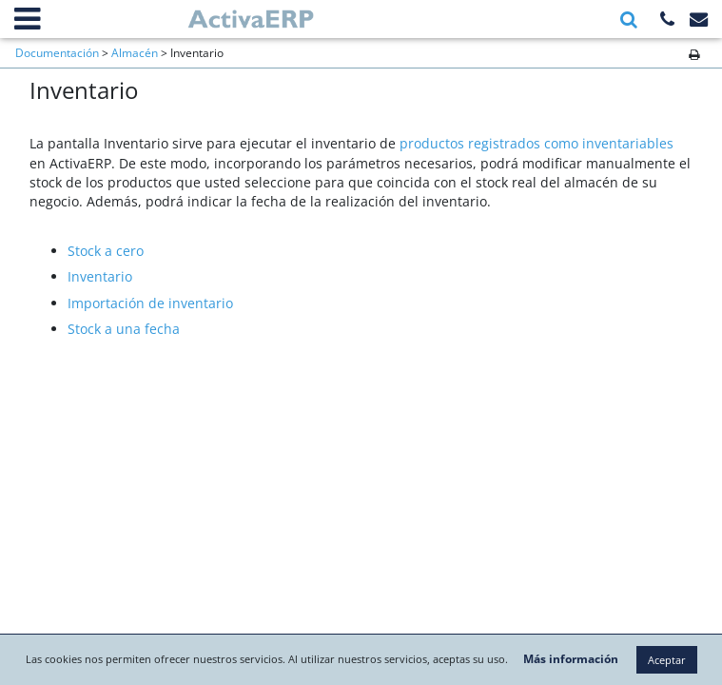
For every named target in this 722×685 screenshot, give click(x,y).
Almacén (134, 53)
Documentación (57, 53)
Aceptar (361, 660)
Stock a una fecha (124, 329)
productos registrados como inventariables (536, 143)
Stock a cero (106, 251)
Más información (626, 620)
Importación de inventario (150, 303)
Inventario (100, 276)
